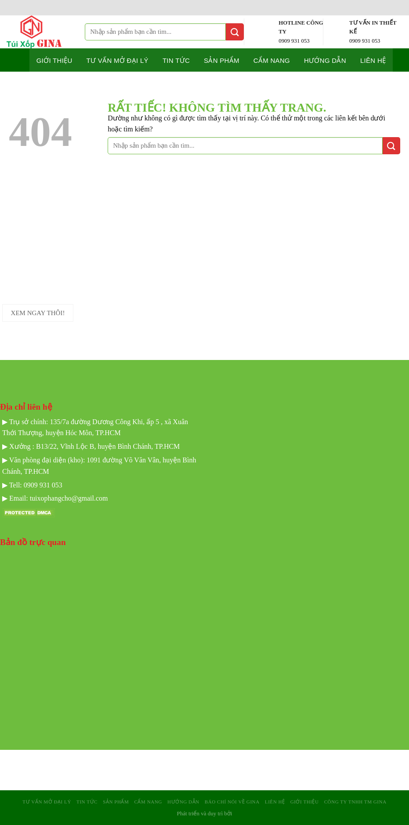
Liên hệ (373, 60)
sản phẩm (116, 801)
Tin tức (176, 60)
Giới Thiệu (304, 801)
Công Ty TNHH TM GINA (355, 801)
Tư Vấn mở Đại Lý (117, 60)
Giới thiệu (54, 60)
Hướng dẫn (325, 60)
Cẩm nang (271, 60)
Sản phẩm (221, 60)
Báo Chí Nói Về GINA (232, 801)
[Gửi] (234, 31)
